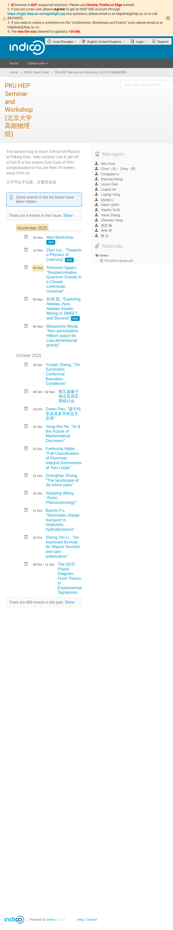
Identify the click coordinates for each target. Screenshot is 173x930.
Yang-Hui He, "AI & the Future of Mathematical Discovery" (63, 433)
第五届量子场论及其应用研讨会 (68, 396)
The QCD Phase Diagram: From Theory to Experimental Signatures (69, 578)
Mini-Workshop (60, 237)
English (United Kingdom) (104, 41)
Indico (51, 920)
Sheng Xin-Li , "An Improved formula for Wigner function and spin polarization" (63, 546)
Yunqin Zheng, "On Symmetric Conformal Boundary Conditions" (63, 374)
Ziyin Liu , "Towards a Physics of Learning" (64, 255)
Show (68, 215)
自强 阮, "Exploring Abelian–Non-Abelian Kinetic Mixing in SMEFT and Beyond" (63, 308)
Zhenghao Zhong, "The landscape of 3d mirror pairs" (62, 480)
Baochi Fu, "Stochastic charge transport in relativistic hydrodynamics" (63, 519)
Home (14, 63)
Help (80, 920)
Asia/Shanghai (63, 41)
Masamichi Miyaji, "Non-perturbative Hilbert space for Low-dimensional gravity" (62, 335)
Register (163, 41)
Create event (36, 63)
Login (139, 41)
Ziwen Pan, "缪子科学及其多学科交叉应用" (63, 414)
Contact (91, 920)
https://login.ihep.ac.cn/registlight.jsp (36, 13)
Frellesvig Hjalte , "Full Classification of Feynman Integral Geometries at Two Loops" (63, 458)
